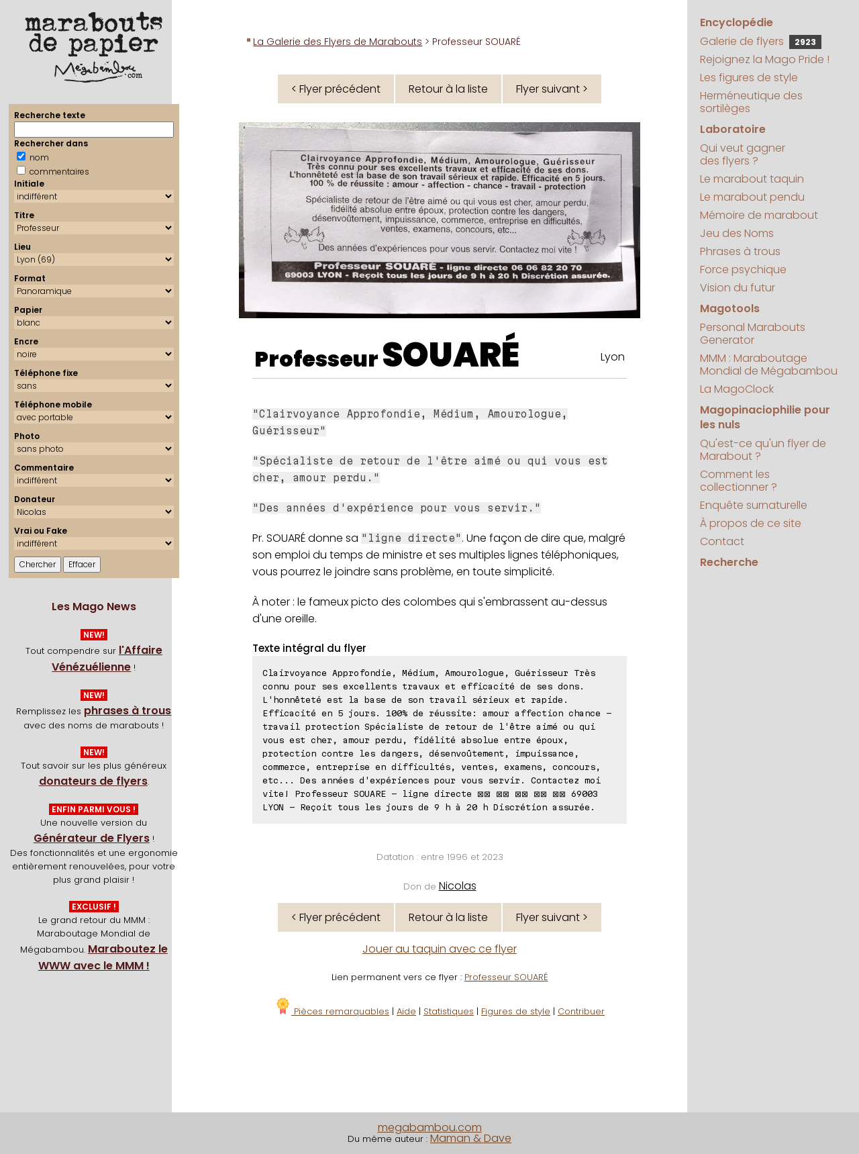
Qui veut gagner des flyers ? (742, 154)
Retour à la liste (448, 89)
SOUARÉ (450, 355)
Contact (722, 541)
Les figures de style (749, 77)
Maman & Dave (470, 1138)
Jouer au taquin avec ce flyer (439, 949)
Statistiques (448, 1011)
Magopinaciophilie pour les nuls (765, 417)
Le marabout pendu (752, 197)
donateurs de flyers (93, 781)
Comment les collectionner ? (738, 481)
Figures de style (515, 1011)
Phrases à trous (740, 251)
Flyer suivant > (552, 89)
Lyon (613, 357)
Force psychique (743, 269)
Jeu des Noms (737, 233)
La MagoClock (737, 389)
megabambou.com (430, 1127)
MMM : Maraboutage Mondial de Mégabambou (769, 364)
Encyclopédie (736, 22)
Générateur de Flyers (92, 838)
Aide (406, 1011)
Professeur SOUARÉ (506, 977)
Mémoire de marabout (759, 215)
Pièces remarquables (331, 1011)
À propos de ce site (750, 523)
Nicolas (457, 886)
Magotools (730, 308)
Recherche (729, 562)
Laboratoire (733, 129)
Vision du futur (737, 287)
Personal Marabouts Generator (752, 334)
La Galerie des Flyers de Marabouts (337, 41)
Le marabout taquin (752, 179)
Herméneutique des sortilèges (751, 102)
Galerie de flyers (760, 41)
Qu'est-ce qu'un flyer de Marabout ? (763, 450)
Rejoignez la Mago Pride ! (764, 59)
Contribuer (581, 1011)
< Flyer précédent (336, 89)
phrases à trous (127, 710)
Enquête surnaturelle (753, 505)
